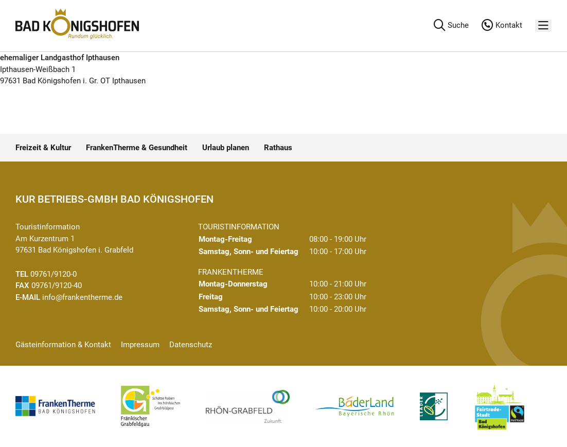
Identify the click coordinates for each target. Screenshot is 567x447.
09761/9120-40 (56, 285)
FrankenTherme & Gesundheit (136, 147)
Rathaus (278, 147)
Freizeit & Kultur (43, 147)
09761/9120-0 (53, 274)
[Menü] (543, 26)
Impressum (140, 344)
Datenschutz (190, 344)
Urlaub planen (225, 147)
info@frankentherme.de (82, 297)
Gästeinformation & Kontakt (63, 344)
